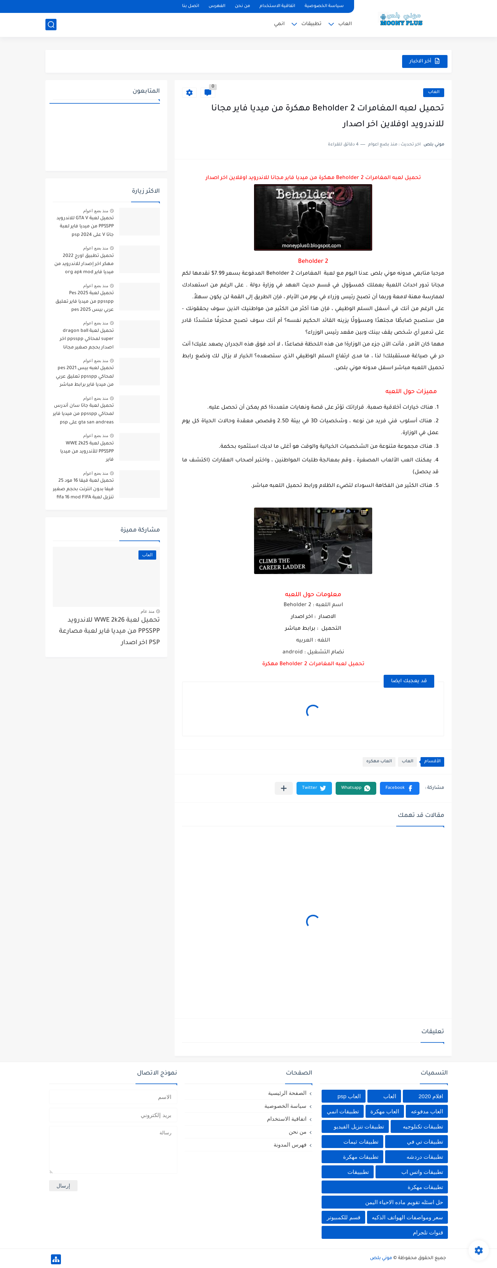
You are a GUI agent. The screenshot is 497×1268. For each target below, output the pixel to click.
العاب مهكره (379, 761)
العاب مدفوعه (427, 1111)
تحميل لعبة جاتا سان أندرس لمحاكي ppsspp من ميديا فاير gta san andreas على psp (83, 414)
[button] (399, 788)
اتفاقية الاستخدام (277, 6)
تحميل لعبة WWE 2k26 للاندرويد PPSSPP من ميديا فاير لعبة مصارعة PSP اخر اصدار (109, 632)
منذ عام (147, 611)
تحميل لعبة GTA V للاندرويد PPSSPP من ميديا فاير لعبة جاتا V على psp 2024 (85, 227)
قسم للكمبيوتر (343, 1217)
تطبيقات (311, 24)
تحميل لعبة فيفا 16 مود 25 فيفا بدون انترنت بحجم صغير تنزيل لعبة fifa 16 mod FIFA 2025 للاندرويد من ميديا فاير (83, 490)
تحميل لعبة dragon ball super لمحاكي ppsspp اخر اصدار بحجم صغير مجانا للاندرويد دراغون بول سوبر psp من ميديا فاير (86, 341)
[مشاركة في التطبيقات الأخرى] (284, 788)
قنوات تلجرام (428, 1232)
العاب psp (349, 1096)
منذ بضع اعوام (95, 210)
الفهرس (217, 6)
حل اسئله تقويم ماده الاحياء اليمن (404, 1202)
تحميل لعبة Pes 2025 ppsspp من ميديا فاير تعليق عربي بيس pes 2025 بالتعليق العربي (84, 303)
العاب (345, 24)
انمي (279, 24)
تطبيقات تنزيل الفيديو (359, 1126)
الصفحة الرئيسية (287, 1093)
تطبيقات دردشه (425, 1157)
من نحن (242, 6)
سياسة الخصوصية (324, 6)
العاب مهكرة (384, 1111)
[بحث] (50, 24)
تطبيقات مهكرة (360, 1157)
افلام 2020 (430, 1096)
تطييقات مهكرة (425, 1187)
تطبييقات (358, 1172)
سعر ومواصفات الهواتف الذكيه (407, 1217)
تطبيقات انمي (343, 1111)
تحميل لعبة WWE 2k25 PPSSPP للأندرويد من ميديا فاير (87, 452)
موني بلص (381, 1258)
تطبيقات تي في (425, 1141)
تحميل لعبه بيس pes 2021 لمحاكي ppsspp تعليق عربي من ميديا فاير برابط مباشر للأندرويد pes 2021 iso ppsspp (85, 378)
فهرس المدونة (290, 1144)
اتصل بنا (190, 6)
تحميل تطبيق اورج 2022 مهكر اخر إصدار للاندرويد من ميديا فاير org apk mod (84, 264)
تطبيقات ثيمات (360, 1141)
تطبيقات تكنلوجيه (423, 1126)
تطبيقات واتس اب (422, 1172)
